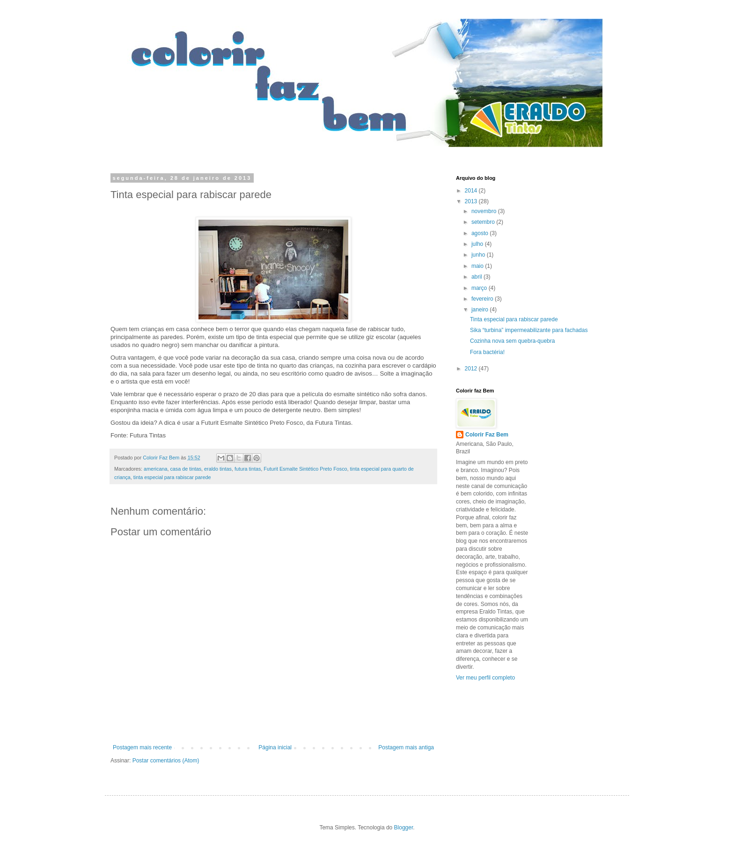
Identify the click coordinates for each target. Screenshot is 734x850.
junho (479, 254)
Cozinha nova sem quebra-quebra (512, 341)
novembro (484, 211)
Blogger (403, 827)
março (480, 288)
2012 (472, 368)
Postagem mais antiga (406, 747)
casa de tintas (185, 469)
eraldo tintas (218, 469)
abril (477, 276)
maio (478, 266)
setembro (483, 222)
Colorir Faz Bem (486, 434)
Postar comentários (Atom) (165, 760)
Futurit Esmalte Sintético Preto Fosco (305, 469)
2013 (472, 201)
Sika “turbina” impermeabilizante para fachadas (528, 330)
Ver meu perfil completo (485, 677)
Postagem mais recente (142, 747)
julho (478, 244)
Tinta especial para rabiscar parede (514, 319)
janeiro (480, 309)
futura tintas (248, 469)
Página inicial (275, 747)
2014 (472, 190)
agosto (480, 233)
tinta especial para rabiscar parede (172, 477)
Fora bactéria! (487, 352)
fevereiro (483, 299)
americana (155, 469)
